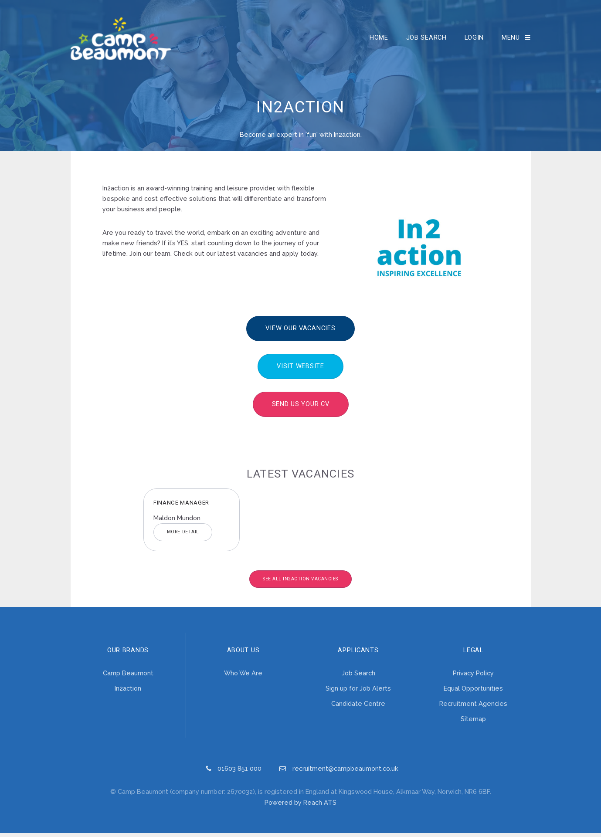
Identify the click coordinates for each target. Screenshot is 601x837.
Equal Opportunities (473, 692)
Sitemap (473, 722)
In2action (128, 692)
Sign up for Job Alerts (358, 692)
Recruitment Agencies (473, 707)
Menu (511, 39)
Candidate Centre (358, 707)
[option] (191, 524)
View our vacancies (300, 332)
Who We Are (243, 677)
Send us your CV (300, 408)
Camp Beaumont (128, 677)
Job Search (426, 39)
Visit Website (300, 370)
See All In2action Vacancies (300, 583)
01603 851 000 (239, 772)
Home (379, 39)
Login (474, 39)
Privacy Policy (473, 677)
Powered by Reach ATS (300, 806)
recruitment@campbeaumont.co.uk (345, 772)
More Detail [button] (183, 536)
